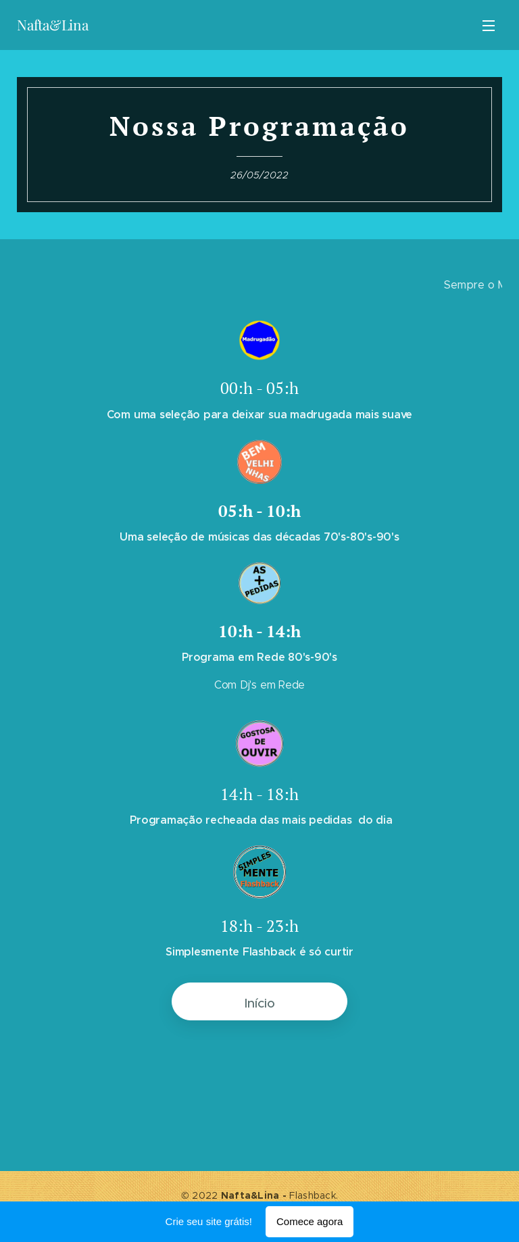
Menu (489, 25)
